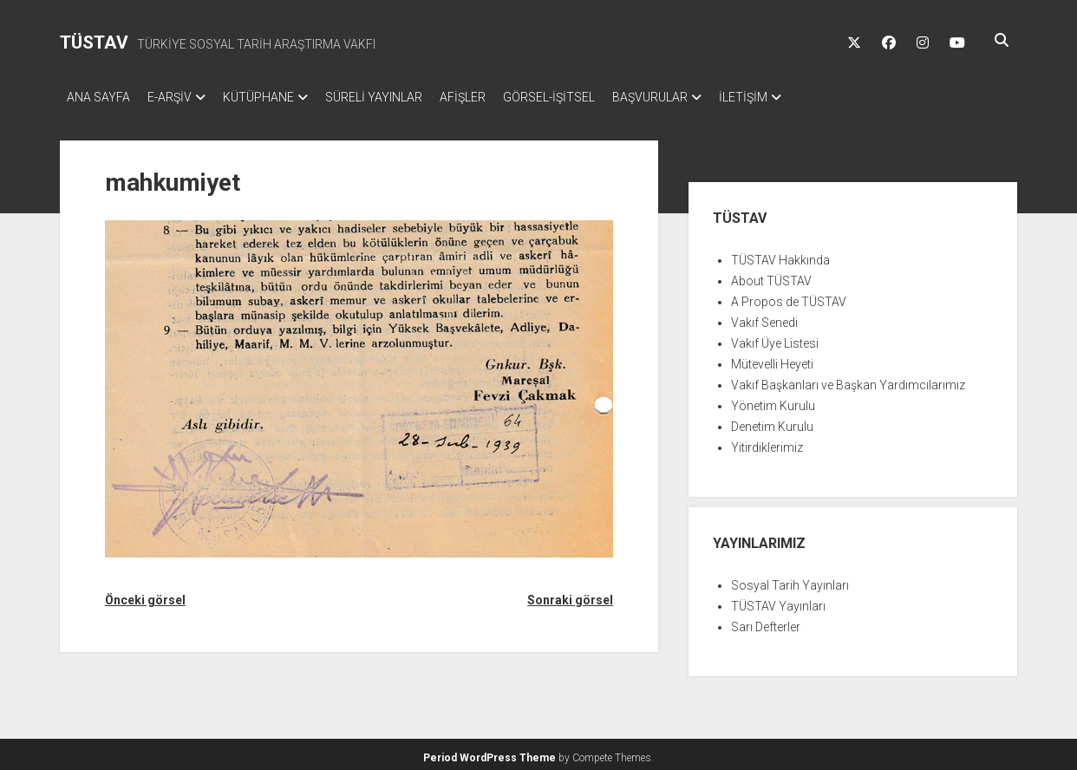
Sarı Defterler (765, 622)
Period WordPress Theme (489, 753)
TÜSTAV (94, 42)
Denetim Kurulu (772, 421)
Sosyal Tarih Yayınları (790, 580)
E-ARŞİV (178, 97)
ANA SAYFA (98, 97)
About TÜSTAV (771, 276)
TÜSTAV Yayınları (778, 601)
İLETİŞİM (804, 97)
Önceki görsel (145, 595)
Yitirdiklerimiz (767, 442)
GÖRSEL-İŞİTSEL (592, 97)
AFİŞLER (497, 97)
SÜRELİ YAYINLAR (399, 97)
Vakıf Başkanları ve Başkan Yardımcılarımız (848, 380)
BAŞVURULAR (702, 97)
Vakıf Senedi (764, 317)
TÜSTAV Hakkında (780, 255)
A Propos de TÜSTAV (788, 296)
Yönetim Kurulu (773, 401)
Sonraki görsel (570, 595)
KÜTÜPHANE (275, 97)
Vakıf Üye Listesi (775, 338)
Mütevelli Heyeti (772, 359)
